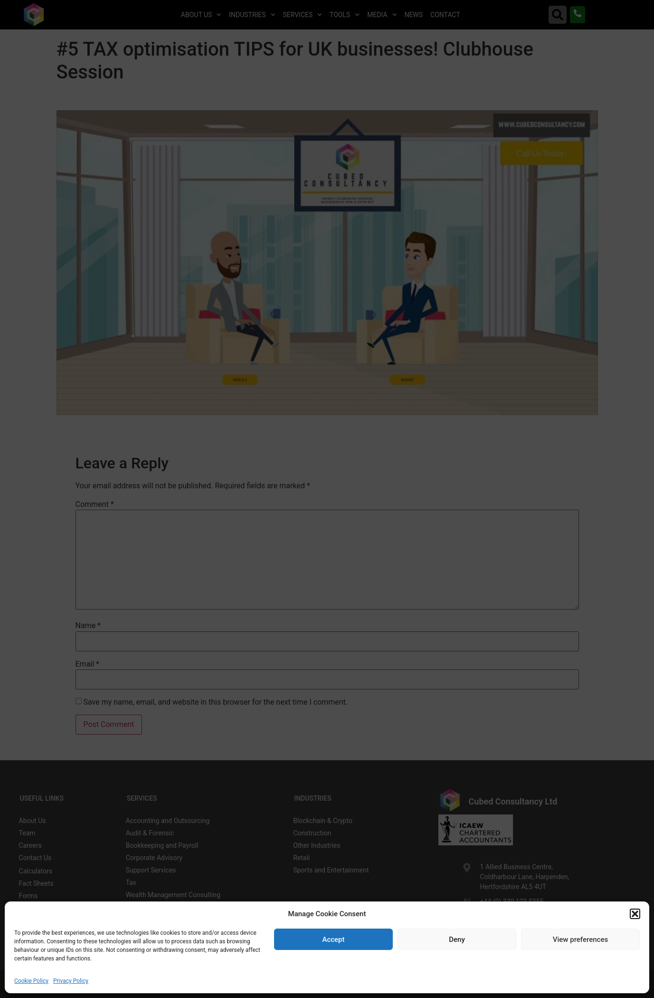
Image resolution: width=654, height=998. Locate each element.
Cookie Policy (31, 981)
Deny (457, 939)
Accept (333, 939)
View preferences (580, 939)
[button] (635, 914)
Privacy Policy (70, 981)
